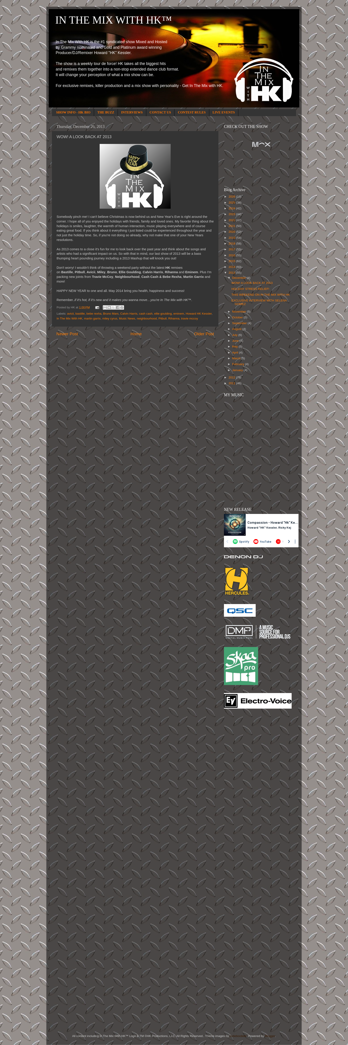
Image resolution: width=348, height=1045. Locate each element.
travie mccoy (189, 318)
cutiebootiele (238, 1036)
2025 (232, 202)
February (238, 364)
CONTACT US (160, 112)
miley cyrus (109, 318)
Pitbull (162, 318)
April (235, 352)
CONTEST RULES (192, 112)
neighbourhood (147, 318)
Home (136, 333)
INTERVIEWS (132, 112)
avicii (70, 313)
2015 (232, 261)
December (239, 277)
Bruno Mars (111, 313)
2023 (232, 214)
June (235, 340)
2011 (232, 383)
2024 (232, 208)
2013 (232, 272)
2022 (232, 220)
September (240, 323)
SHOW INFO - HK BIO (73, 112)
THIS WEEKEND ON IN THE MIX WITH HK (260, 294)
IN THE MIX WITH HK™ (113, 20)
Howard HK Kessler (199, 313)
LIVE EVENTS (224, 112)
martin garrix (92, 318)
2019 (232, 237)
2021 (232, 226)
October (238, 317)
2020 (232, 231)
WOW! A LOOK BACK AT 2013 (252, 283)
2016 (232, 255)
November (239, 311)
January (238, 370)
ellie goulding (163, 313)
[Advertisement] (241, 783)
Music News (127, 318)
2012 (232, 377)
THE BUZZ (105, 112)
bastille (80, 313)
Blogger (270, 1036)
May (235, 346)
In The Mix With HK (69, 318)
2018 (232, 243)
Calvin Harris (128, 313)
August (237, 329)
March (236, 358)
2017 (232, 249)
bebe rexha (93, 313)
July (235, 335)
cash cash (146, 313)
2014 (232, 267)
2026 (232, 196)
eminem (178, 313)
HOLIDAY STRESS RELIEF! (250, 289)
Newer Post (67, 333)
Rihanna (173, 318)
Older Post (204, 333)
